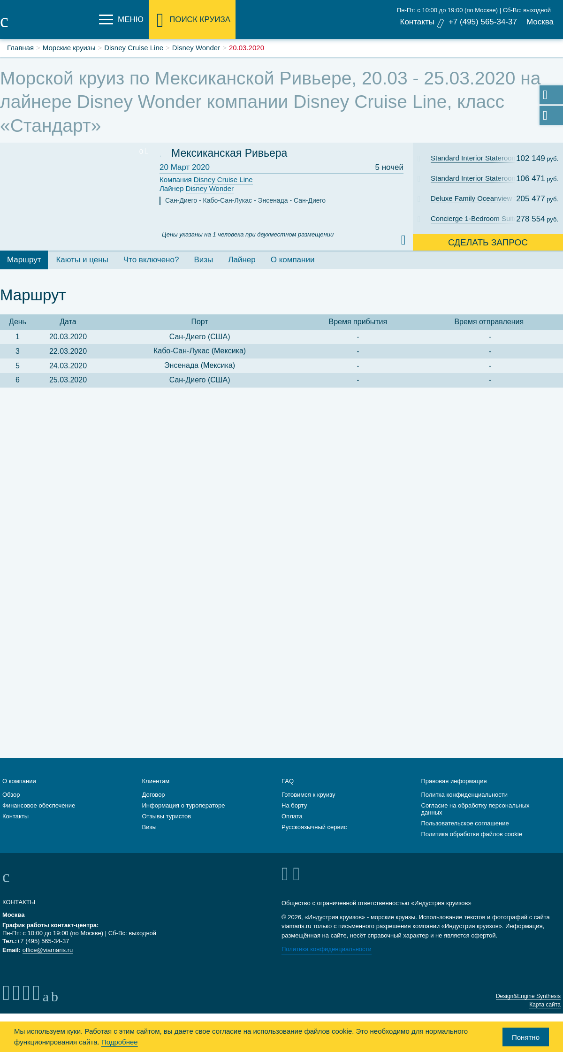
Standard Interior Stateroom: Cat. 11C (480, 158)
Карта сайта (545, 1004)
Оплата (292, 816)
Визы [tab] (203, 259)
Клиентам (156, 781)
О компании (19, 781)
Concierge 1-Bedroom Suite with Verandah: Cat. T (480, 218)
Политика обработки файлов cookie (471, 834)
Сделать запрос (488, 242)
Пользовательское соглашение (465, 823)
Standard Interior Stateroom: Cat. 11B (480, 178)
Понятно (526, 1037)
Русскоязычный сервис (314, 827)
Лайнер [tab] (241, 259)
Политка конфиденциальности (464, 794)
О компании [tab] (293, 259)
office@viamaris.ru (48, 949)
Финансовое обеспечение (38, 805)
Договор (153, 794)
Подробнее (119, 1042)
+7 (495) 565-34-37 (483, 21)
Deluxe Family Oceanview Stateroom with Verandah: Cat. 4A (480, 198)
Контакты (417, 21)
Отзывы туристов (166, 816)
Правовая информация (454, 781)
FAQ (288, 781)
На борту (294, 805)
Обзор (11, 794)
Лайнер (197, 188)
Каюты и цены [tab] (82, 259)
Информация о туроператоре (183, 805)
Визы (149, 827)
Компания (206, 179)
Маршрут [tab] (24, 259)
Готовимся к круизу (308, 794)
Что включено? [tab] (151, 259)
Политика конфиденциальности (327, 949)
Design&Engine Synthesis (528, 996)
